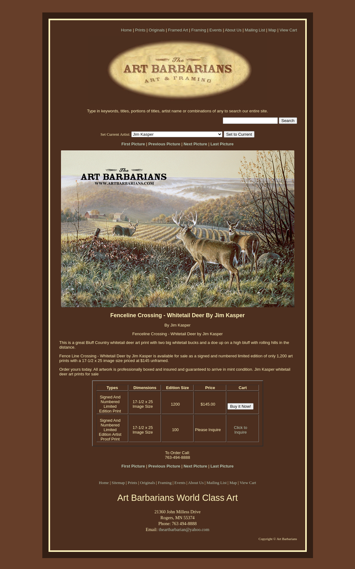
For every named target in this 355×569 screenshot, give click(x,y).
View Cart (288, 30)
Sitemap (118, 482)
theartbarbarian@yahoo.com (184, 529)
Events (215, 30)
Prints (140, 30)
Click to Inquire (240, 430)
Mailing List (255, 30)
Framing (198, 30)
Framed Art (178, 30)
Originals (157, 30)
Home (126, 30)
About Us (233, 30)
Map (272, 30)
